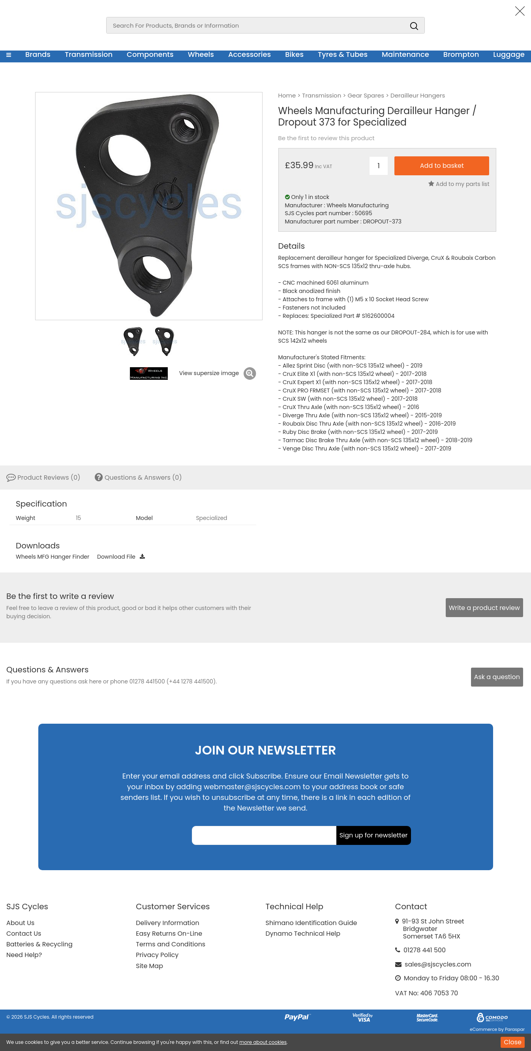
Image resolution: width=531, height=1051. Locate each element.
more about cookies (263, 1042)
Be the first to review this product (326, 138)
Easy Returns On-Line (169, 933)
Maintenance (405, 54)
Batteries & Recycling (39, 944)
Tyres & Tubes (343, 54)
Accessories (249, 54)
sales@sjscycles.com (438, 964)
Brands (38, 54)
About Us (20, 922)
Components (150, 54)
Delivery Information (167, 922)
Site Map (149, 965)
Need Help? (24, 954)
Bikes (294, 54)
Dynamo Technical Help (303, 933)
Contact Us (23, 933)
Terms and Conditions (170, 944)
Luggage (509, 54)
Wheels (201, 54)
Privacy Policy (157, 954)
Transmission (89, 54)
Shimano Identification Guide (311, 922)
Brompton (461, 54)
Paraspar (515, 1029)
